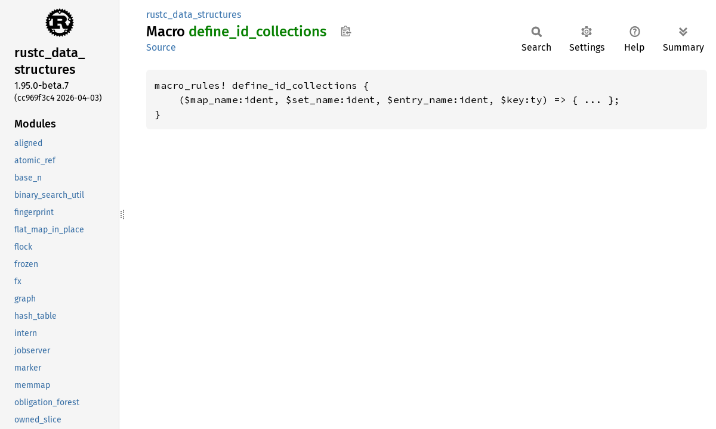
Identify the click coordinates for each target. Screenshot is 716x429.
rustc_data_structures (193, 14)
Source (161, 47)
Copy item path (346, 31)
